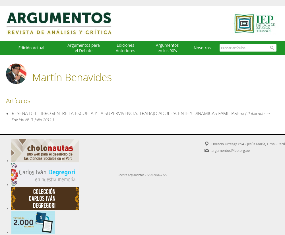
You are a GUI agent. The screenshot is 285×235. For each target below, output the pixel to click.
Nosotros (202, 47)
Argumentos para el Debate (83, 47)
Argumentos (64, 23)
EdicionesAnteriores (125, 47)
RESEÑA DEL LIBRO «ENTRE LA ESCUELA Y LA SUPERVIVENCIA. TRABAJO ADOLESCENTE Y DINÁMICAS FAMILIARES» (128, 113)
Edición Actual (31, 47)
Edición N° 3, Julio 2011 (32, 119)
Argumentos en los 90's (167, 47)
